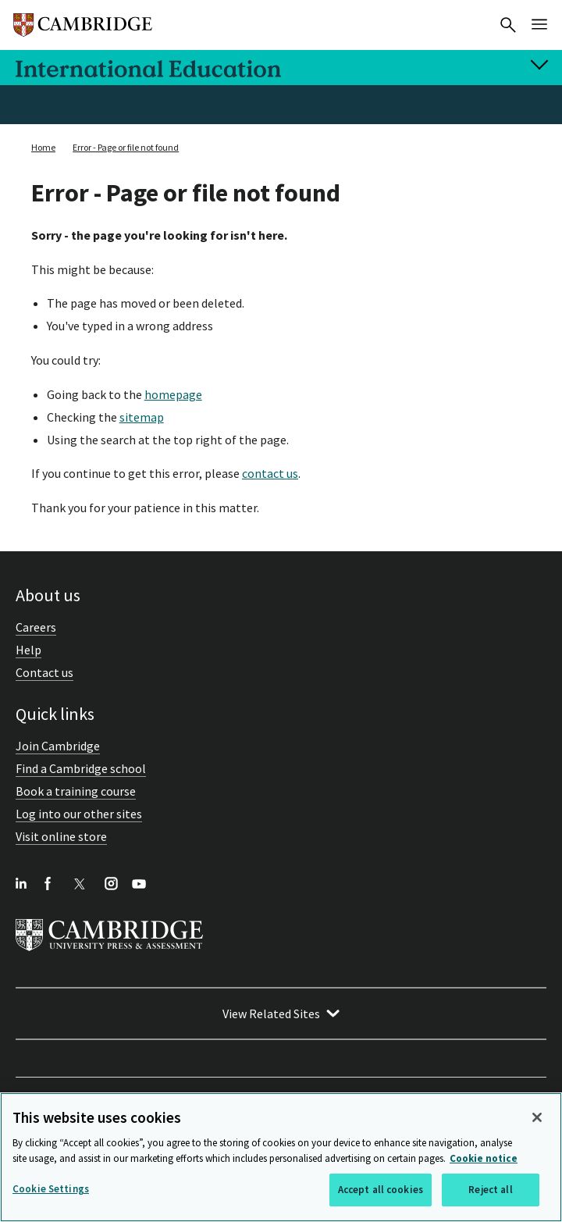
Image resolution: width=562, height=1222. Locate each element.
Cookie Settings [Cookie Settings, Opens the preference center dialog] (50, 1188)
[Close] (537, 1117)
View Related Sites (271, 1013)
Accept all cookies (380, 1189)
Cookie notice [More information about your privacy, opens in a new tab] (484, 1158)
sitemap (141, 417)
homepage (173, 394)
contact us (270, 473)
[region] (281, 1157)
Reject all (490, 1189)
